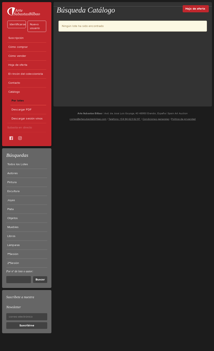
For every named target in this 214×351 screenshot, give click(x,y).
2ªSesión (13, 263)
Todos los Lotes (17, 164)
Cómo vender (17, 56)
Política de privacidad (183, 119)
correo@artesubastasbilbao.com (88, 119)
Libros (11, 236)
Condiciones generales (156, 119)
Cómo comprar (18, 47)
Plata (10, 209)
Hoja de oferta (17, 65)
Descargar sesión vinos (27, 118)
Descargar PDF (21, 109)
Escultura (13, 191)
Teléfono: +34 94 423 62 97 (124, 119)
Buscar (40, 279)
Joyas (11, 200)
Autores (12, 173)
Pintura (12, 182)
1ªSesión (12, 254)
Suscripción (16, 38)
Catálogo (14, 92)
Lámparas (13, 245)
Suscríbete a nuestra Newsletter (20, 302)
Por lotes (17, 100)
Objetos (12, 218)
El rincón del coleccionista (25, 74)
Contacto (14, 83)
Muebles (13, 227)
